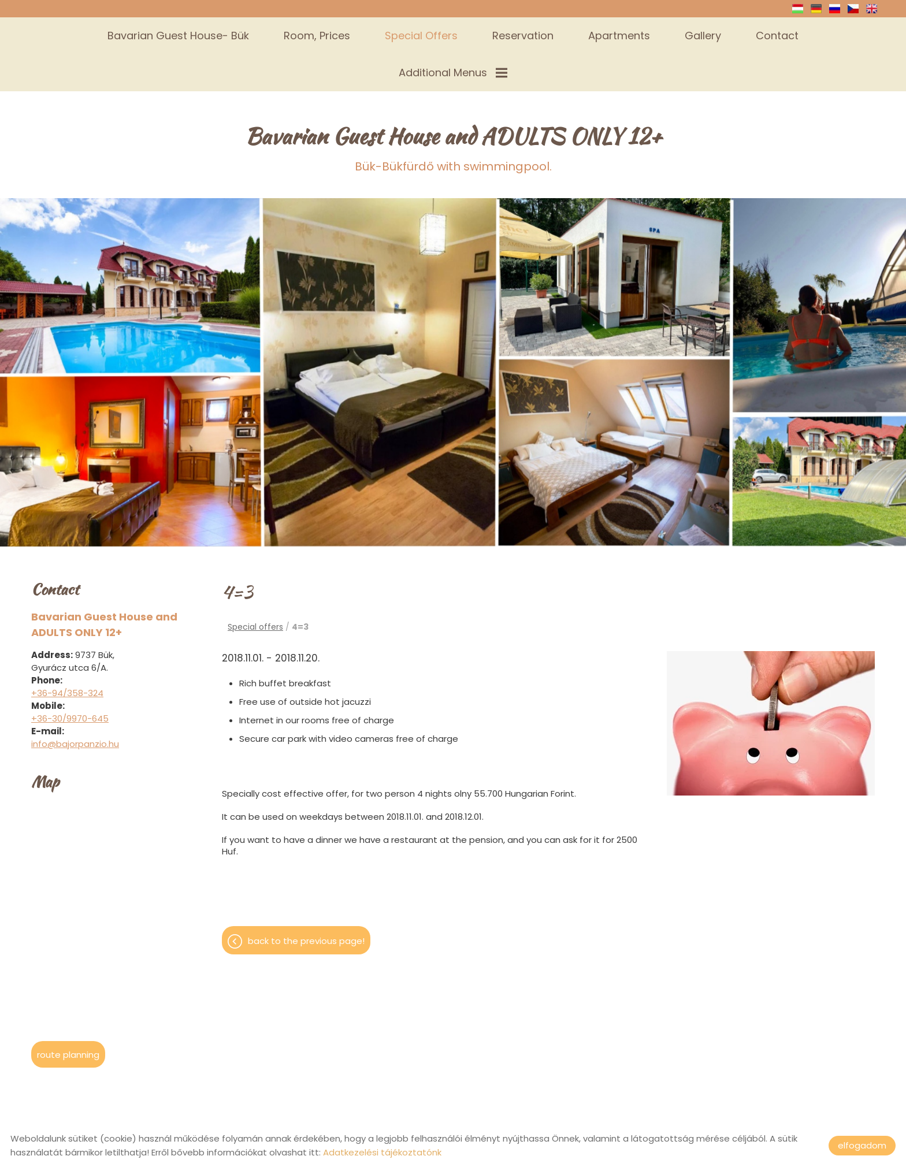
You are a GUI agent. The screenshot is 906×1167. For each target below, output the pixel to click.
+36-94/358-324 (67, 650)
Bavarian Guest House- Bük (178, 35)
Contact (777, 35)
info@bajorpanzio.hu (75, 701)
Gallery (703, 35)
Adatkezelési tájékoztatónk (382, 1152)
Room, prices (317, 35)
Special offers (421, 35)
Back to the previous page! (306, 898)
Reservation (523, 35)
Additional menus (453, 72)
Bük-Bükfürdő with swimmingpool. (453, 104)
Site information (441, 1103)
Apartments (619, 35)
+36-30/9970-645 (70, 676)
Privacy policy (518, 1103)
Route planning (68, 1012)
